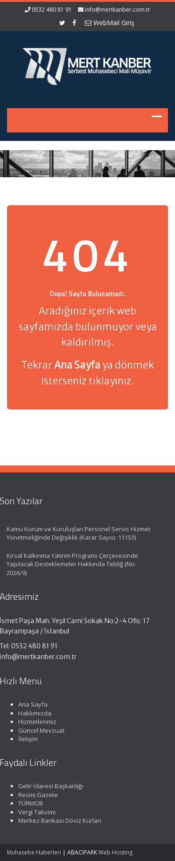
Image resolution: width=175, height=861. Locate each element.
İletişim (26, 739)
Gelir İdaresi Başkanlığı (49, 786)
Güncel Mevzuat (40, 730)
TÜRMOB (29, 803)
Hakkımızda (33, 713)
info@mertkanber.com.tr (117, 10)
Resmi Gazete (36, 795)
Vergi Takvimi (35, 812)
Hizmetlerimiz (36, 721)
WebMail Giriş (109, 22)
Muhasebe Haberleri (34, 852)
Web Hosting (115, 852)
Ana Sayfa (31, 704)
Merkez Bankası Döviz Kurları (58, 820)
